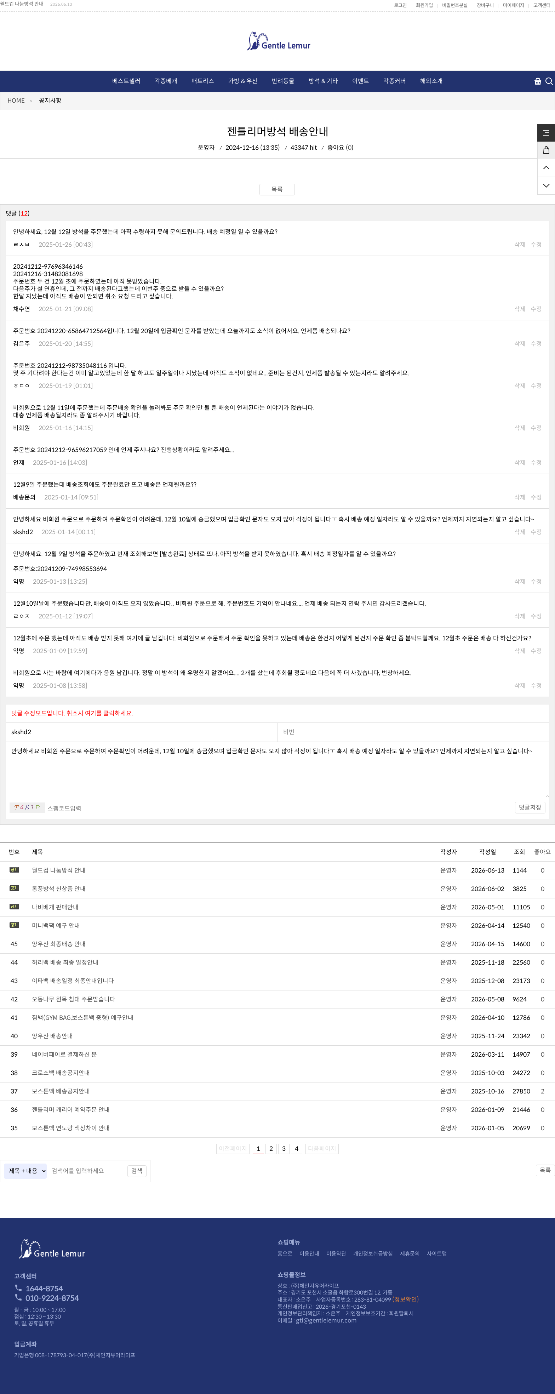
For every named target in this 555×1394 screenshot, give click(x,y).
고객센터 (541, 5)
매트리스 (202, 81)
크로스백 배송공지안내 (61, 1073)
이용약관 (336, 1253)
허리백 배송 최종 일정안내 (65, 962)
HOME (16, 100)
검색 (137, 1171)
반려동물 (283, 81)
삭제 (520, 244)
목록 (277, 189)
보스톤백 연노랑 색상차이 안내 (71, 1128)
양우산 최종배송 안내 (59, 944)
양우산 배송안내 (52, 1036)
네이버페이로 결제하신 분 (64, 1054)
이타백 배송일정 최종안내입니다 (73, 981)
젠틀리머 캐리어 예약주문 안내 (71, 1110)
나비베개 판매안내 (55, 907)
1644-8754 (38, 1288)
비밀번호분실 (455, 5)
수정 (536, 244)
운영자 (448, 870)
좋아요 (542, 852)
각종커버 (394, 81)
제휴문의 (410, 1253)
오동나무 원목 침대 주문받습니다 (73, 999)
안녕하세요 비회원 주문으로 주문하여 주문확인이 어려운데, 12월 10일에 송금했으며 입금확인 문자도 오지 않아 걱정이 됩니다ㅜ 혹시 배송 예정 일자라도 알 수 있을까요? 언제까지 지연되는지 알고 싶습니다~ (277, 770)
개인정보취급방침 (373, 1253)
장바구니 (485, 5)
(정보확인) (405, 1299)
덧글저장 (530, 807)
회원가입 (424, 5)
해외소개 (431, 81)
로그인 (400, 5)
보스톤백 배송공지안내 (61, 1091)
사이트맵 (437, 1253)
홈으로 (285, 1253)
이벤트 (360, 81)
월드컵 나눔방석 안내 (22, 4)
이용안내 (309, 1253)
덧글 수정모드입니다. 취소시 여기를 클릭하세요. (72, 713)
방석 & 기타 (323, 81)
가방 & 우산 (243, 81)
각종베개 (166, 81)
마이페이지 (513, 5)
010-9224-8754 (46, 1298)
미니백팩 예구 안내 (56, 926)
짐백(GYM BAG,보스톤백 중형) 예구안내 (82, 1018)
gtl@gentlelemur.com (326, 1320)
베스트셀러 (126, 81)
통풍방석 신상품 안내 (59, 889)
